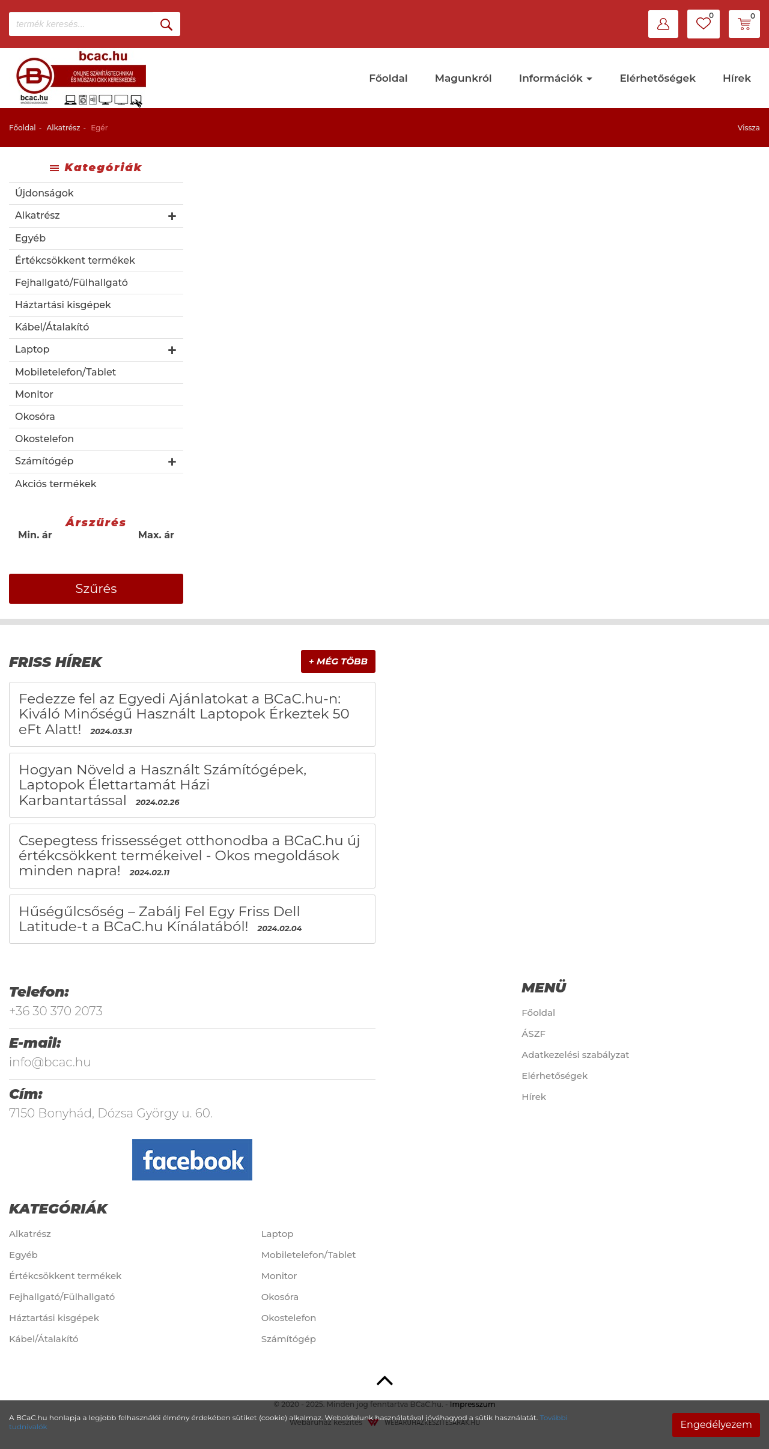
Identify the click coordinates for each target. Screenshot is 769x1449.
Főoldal (388, 78)
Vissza (749, 127)
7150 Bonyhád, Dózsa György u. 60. (111, 1113)
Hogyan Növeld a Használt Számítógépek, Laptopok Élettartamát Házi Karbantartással (162, 785)
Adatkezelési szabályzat (575, 1054)
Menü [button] (543, 987)
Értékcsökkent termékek (75, 260)
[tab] (192, 662)
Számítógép (44, 461)
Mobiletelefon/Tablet (65, 372)
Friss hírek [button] (55, 662)
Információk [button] (556, 78)
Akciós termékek (56, 484)
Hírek (737, 78)
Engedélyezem (716, 1424)
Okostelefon (44, 439)
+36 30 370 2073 (56, 1011)
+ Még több (338, 661)
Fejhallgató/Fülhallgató (71, 282)
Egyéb (30, 238)
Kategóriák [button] (58, 1208)
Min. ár (35, 535)
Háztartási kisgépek (63, 305)
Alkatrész (63, 127)
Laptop (32, 349)
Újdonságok (44, 193)
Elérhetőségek (657, 78)
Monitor (34, 394)
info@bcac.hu (50, 1062)
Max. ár (156, 535)
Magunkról (463, 78)
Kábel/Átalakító (52, 327)
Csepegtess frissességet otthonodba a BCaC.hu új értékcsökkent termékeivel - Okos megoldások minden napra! (189, 855)
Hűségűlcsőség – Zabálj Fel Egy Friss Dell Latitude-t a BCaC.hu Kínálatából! (159, 919)
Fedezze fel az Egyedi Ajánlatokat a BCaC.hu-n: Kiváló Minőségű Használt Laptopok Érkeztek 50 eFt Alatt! (184, 714)
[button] (663, 24)
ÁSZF (533, 1033)
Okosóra (35, 416)
